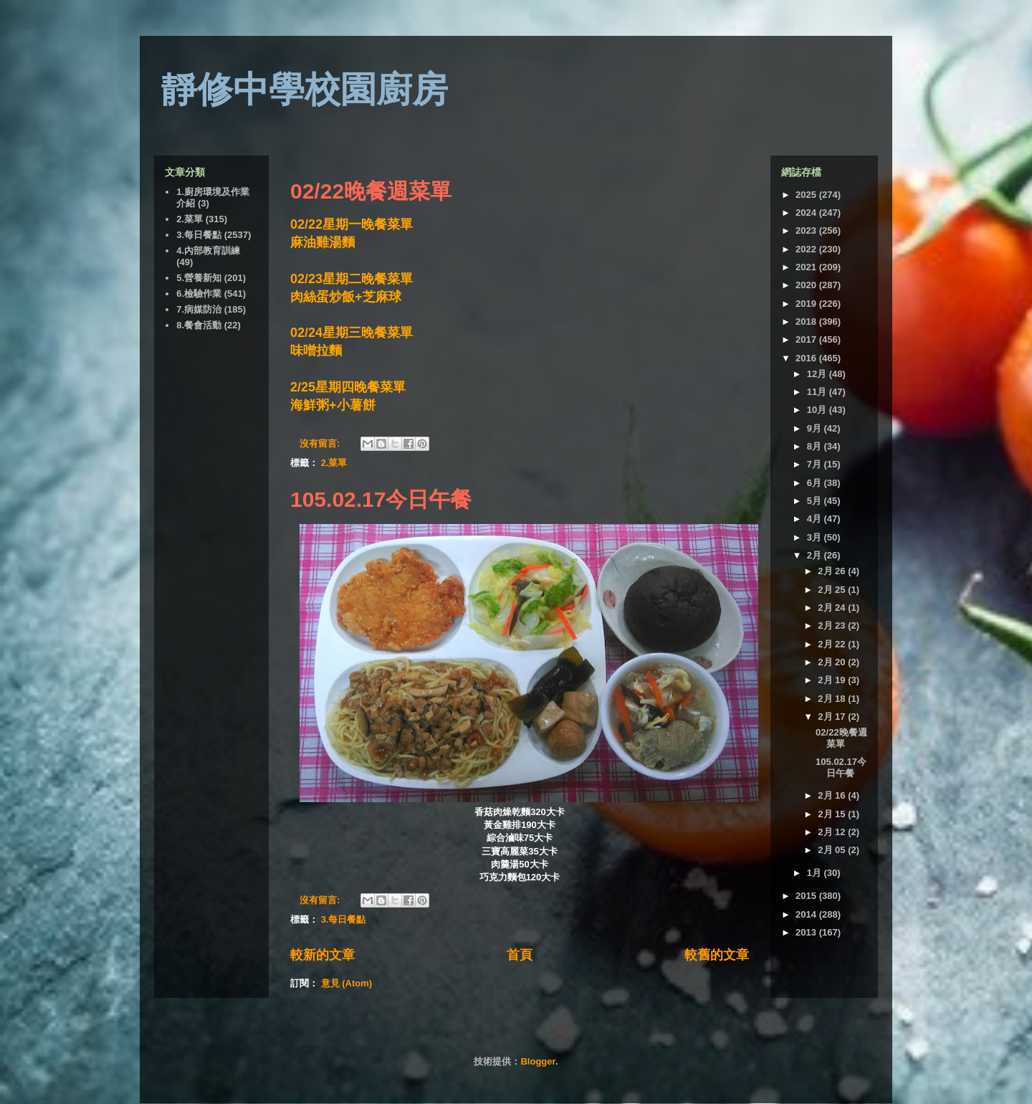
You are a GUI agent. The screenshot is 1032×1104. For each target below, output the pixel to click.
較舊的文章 (716, 955)
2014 (807, 914)
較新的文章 (322, 955)
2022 (807, 249)
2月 (815, 555)
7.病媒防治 (198, 309)
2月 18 (833, 698)
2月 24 (833, 607)
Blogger (537, 1061)
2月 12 (833, 832)
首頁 (519, 955)
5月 (815, 500)
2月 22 (833, 644)
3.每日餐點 (343, 919)
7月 (815, 464)
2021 (807, 267)
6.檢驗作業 (198, 293)
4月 (815, 518)
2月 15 (833, 814)
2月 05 (833, 849)
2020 (807, 285)
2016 (807, 358)
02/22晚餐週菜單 (371, 191)
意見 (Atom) (347, 983)
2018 (807, 321)
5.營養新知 (198, 277)
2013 (807, 932)
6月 (815, 482)
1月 (815, 872)
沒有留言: (321, 443)
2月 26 (833, 571)
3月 (815, 537)
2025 (807, 194)
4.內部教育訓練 (208, 250)
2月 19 (833, 680)
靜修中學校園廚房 (304, 90)
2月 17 (833, 716)
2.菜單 (334, 462)
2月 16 (833, 795)
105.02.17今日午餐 (381, 499)
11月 (818, 391)
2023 (807, 230)
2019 (807, 303)
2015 (807, 895)
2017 (807, 339)
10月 (818, 409)
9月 (815, 428)
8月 (815, 446)
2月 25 (833, 589)
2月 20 (833, 662)
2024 (807, 212)
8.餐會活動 (198, 325)
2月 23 (833, 625)
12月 (818, 373)
